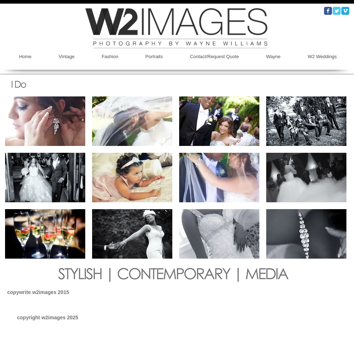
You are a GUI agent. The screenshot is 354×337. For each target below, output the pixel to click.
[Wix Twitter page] (337, 11)
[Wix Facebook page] (328, 11)
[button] (45, 121)
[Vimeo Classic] (345, 11)
